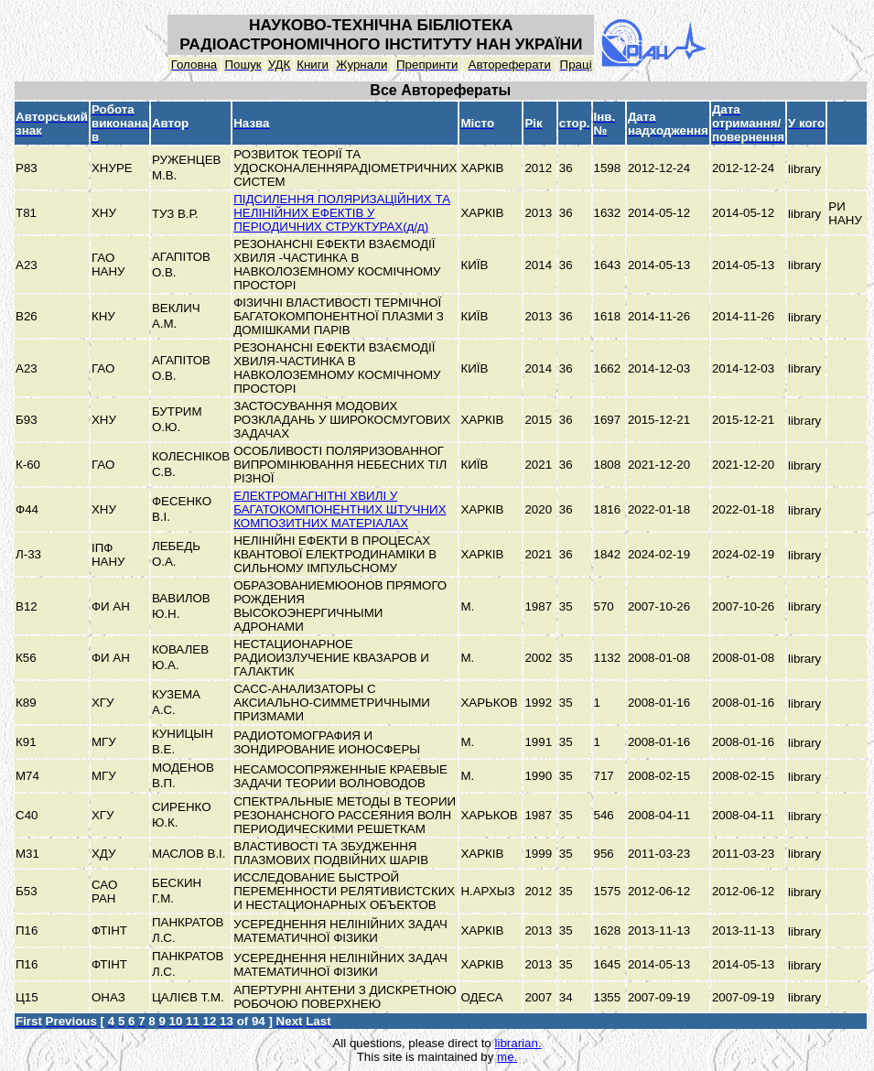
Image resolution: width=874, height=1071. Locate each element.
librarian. (517, 1043)
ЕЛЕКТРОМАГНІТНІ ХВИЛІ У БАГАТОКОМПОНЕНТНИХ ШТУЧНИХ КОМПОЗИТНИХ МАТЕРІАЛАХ (339, 509)
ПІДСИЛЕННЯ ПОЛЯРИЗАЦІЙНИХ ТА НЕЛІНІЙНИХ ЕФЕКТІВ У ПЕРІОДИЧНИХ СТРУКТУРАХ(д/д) (341, 212)
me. (507, 1057)
